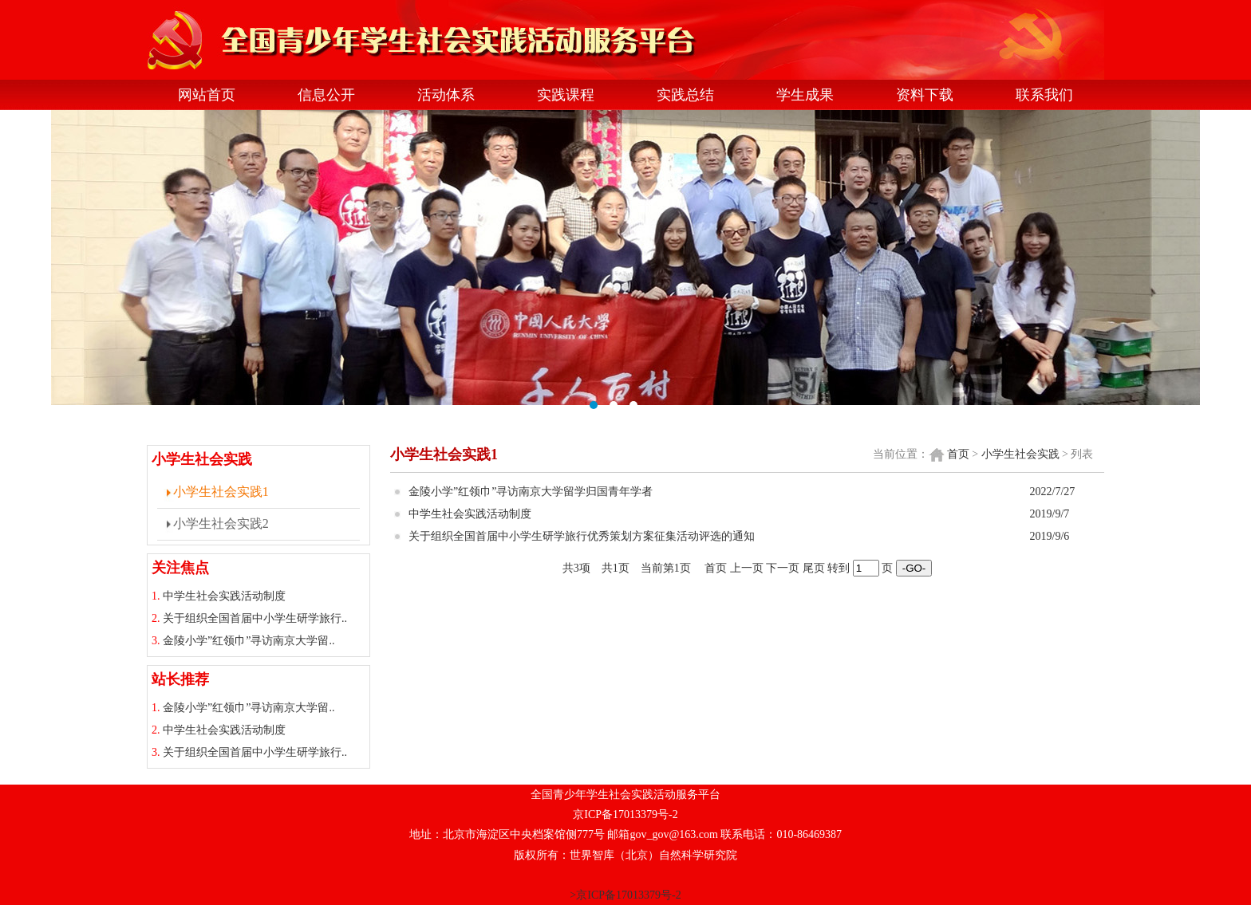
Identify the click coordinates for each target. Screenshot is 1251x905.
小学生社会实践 (1020, 454)
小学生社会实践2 (221, 523)
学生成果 (805, 95)
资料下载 (924, 95)
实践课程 (565, 95)
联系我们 (1044, 95)
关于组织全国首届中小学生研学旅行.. (255, 618)
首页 (958, 454)
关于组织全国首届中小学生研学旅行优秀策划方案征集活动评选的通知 (581, 536)
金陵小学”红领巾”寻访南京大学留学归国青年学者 (530, 492)
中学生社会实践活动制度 (224, 596)
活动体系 (446, 95)
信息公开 (326, 95)
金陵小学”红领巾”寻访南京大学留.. (248, 641)
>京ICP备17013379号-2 (625, 895)
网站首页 (206, 95)
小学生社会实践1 (221, 491)
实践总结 (685, 95)
